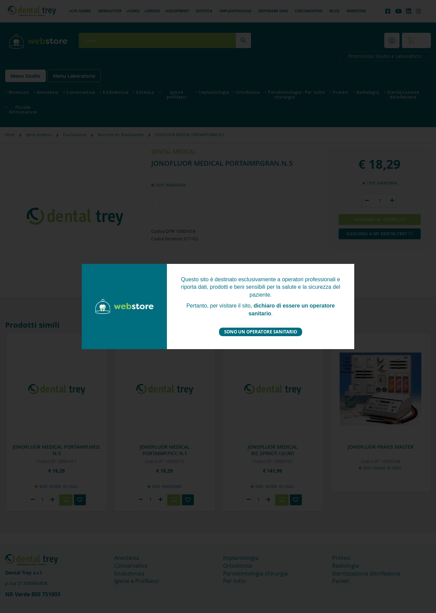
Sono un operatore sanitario (260, 332)
